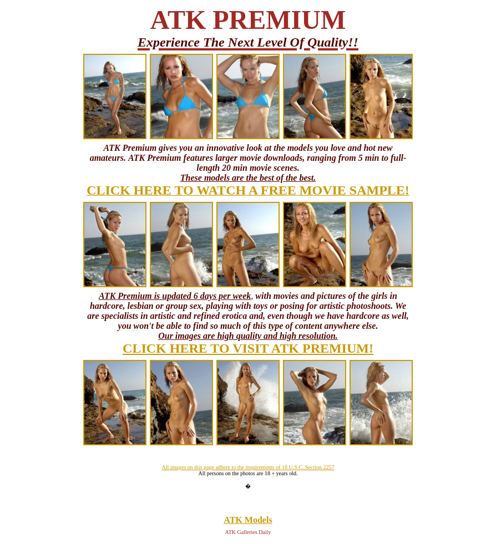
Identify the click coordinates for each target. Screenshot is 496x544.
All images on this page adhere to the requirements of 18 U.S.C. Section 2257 (247, 467)
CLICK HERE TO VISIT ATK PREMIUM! (248, 348)
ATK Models (248, 520)
